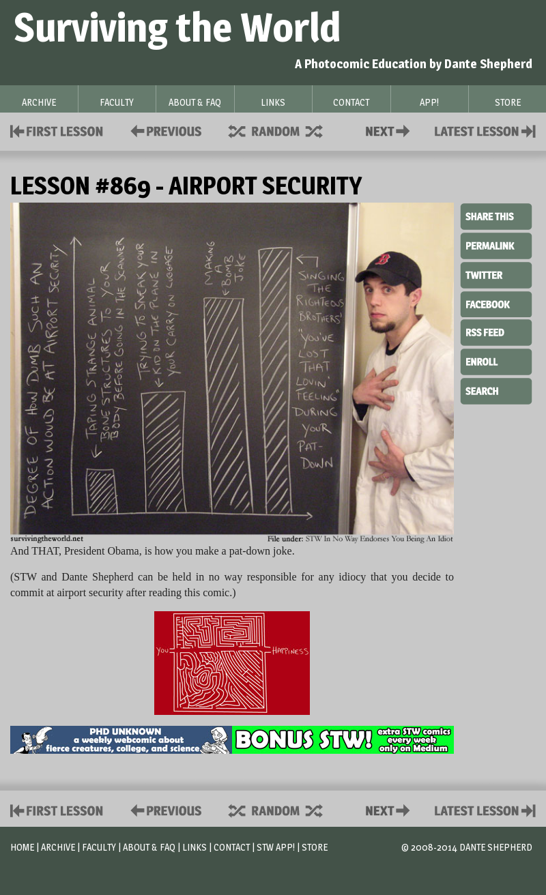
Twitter (496, 274)
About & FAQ (149, 847)
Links (194, 847)
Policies (163, 130)
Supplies (284, 130)
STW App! (276, 847)
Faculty (99, 847)
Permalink (496, 245)
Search (496, 390)
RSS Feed (496, 331)
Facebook (496, 303)
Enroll (496, 360)
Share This (496, 217)
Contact (390, 130)
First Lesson (57, 130)
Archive (58, 847)
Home (22, 847)
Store (315, 847)
